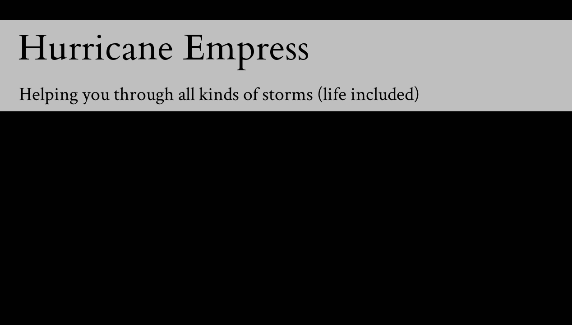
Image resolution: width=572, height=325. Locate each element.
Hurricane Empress (163, 48)
